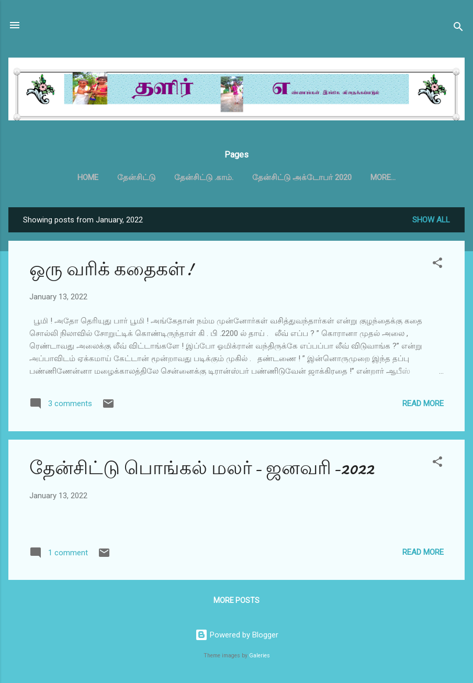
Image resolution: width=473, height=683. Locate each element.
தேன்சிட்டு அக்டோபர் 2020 (302, 177)
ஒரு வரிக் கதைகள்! (111, 269)
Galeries (259, 655)
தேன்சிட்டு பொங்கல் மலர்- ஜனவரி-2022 (201, 468)
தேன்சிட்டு (136, 177)
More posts (236, 600)
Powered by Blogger (236, 635)
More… (383, 177)
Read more (423, 403)
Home (87, 177)
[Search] (458, 28)
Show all (431, 220)
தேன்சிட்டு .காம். (203, 177)
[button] (437, 264)
